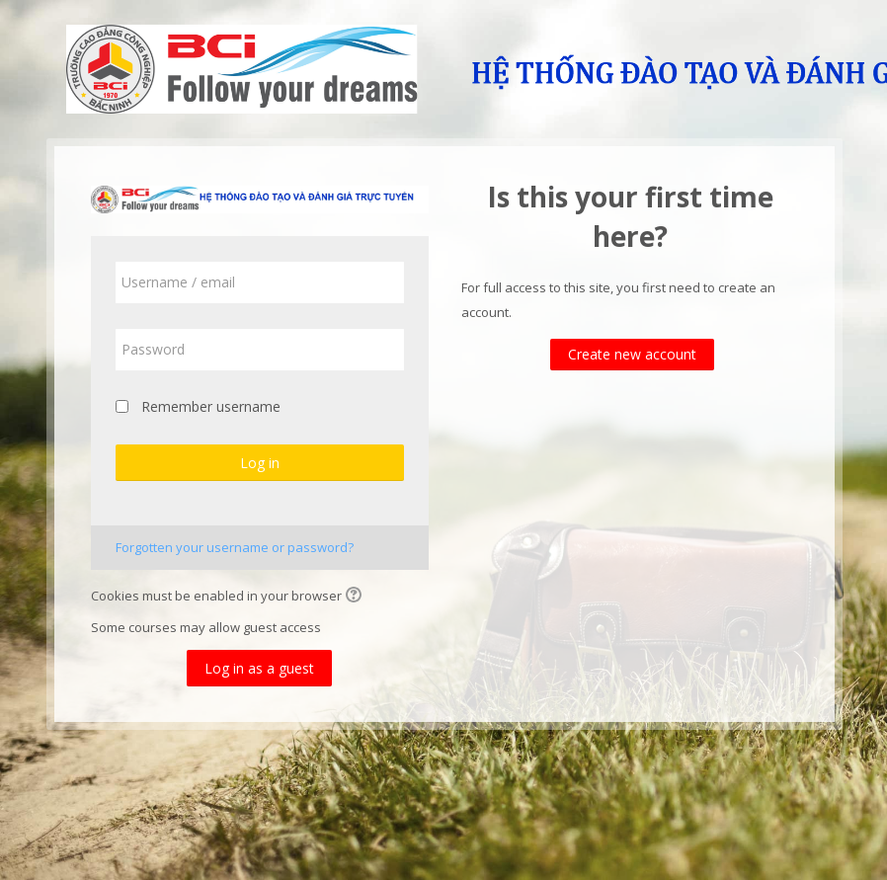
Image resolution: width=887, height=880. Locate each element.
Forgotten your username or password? (236, 547)
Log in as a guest (260, 668)
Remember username (212, 406)
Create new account (633, 354)
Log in (261, 462)
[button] (357, 596)
